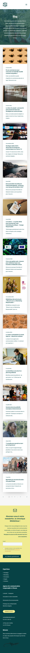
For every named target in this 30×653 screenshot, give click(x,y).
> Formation (6, 577)
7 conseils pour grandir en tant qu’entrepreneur (14, 444)
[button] (26, 4)
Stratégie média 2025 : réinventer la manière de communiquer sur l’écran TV (14, 147)
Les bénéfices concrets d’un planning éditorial (14, 371)
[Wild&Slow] (15, 4)
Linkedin (5, 593)
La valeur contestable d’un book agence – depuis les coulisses (15, 335)
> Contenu (5, 581)
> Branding (5, 574)
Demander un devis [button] (9, 611)
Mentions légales (7, 606)
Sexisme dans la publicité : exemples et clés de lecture (13, 407)
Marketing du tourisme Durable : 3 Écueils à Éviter (15, 480)
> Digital (5, 579)
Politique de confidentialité (9, 603)
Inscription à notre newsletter (10, 596)
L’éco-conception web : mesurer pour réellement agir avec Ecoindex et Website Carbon (15, 262)
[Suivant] (26, 497)
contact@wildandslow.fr (9, 617)
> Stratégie (5, 572)
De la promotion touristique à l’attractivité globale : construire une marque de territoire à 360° (15, 185)
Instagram (10, 593)
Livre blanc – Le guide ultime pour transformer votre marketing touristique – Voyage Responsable (15, 224)
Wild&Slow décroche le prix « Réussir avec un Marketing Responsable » (14, 300)
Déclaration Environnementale (10, 600)
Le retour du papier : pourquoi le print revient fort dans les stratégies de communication (15, 109)
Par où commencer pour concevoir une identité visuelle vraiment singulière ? (14, 71)
